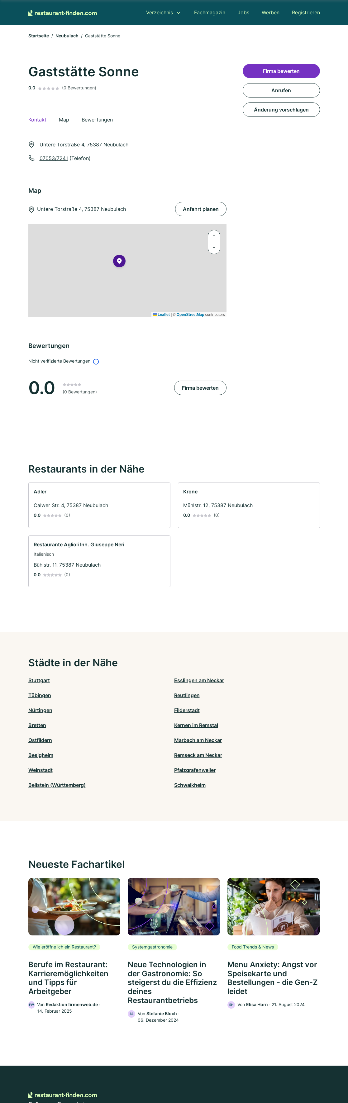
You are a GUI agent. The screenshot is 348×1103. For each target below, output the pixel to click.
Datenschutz (123, 1075)
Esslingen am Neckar (126, 680)
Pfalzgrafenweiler (122, 725)
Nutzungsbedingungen (199, 1075)
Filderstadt (114, 695)
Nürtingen (40, 695)
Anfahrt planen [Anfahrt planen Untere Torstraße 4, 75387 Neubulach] (201, 209)
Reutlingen (260, 680)
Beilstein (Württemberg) (202, 725)
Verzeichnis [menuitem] (159, 12)
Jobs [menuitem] (243, 12)
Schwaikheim (263, 725)
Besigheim (186, 710)
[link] (99, 505)
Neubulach (67, 35)
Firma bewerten (200, 388)
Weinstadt (40, 725)
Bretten (183, 695)
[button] (119, 262)
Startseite (38, 35)
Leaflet (161, 314)
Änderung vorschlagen (281, 110)
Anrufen (281, 90)
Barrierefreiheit (156, 1075)
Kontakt (97, 1075)
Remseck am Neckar (271, 710)
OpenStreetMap (190, 314)
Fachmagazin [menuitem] (209, 12)
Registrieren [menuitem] (306, 12)
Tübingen (185, 680)
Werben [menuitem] (270, 12)
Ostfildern (40, 710)
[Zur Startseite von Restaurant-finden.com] (62, 12)
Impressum (252, 1075)
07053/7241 (54, 158)
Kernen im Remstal (269, 695)
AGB (232, 1075)
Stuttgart (39, 680)
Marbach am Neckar (125, 710)
